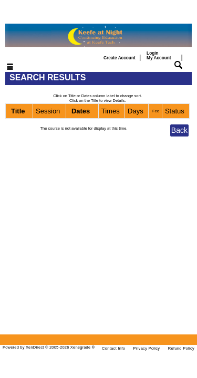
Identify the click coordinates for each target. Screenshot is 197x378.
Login (159, 55)
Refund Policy (181, 348)
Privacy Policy (146, 348)
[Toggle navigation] (4, 67)
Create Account (119, 58)
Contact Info (113, 348)
